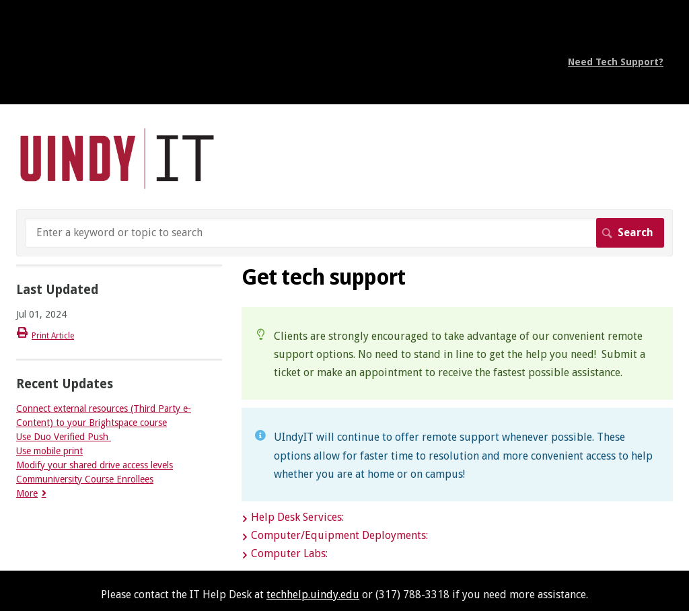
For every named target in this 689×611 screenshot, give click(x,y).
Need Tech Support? (615, 62)
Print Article (53, 335)
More (27, 493)
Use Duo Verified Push (63, 436)
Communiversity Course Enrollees (84, 479)
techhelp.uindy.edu (312, 594)
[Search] (344, 233)
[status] (457, 353)
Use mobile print (49, 450)
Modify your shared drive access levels (94, 465)
